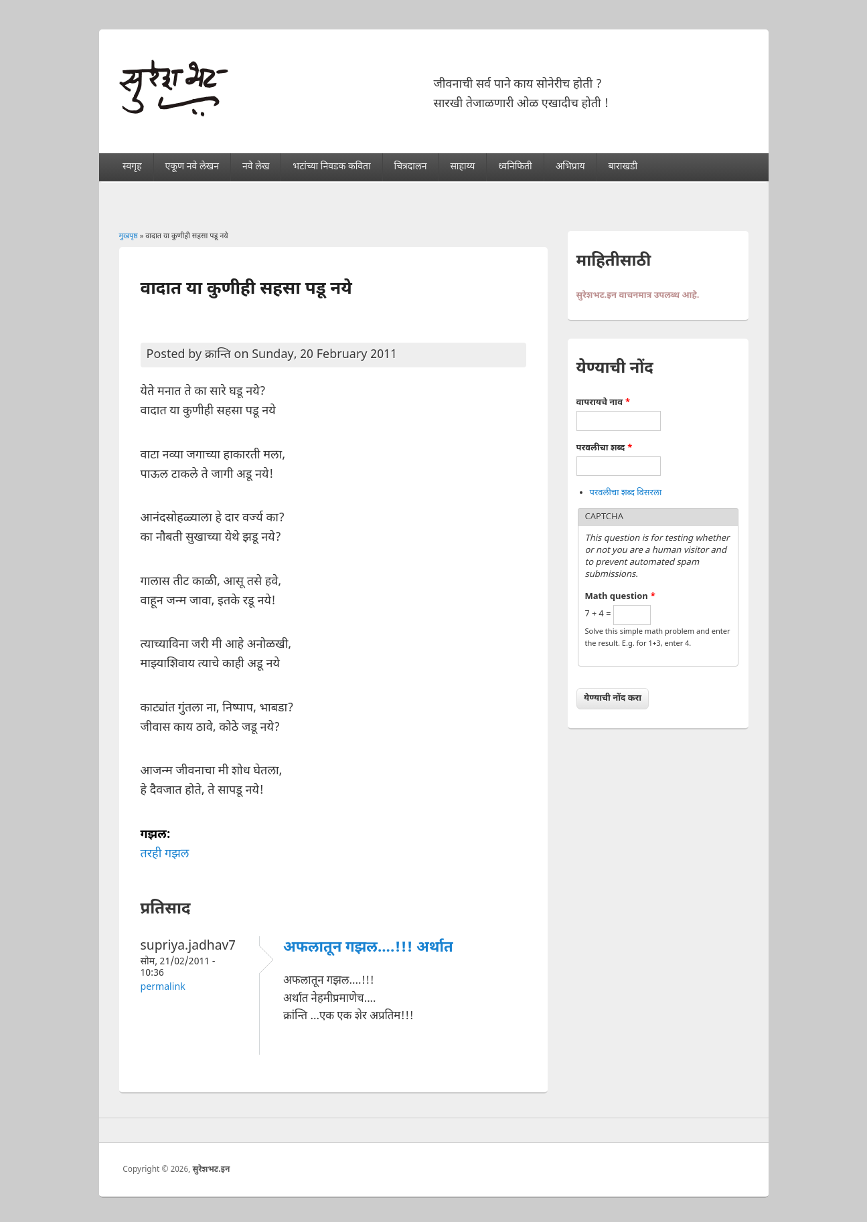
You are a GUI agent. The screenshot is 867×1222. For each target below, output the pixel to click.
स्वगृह (132, 167)
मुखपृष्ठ (128, 236)
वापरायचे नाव (603, 402)
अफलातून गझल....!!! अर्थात (368, 948)
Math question (620, 596)
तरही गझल (165, 854)
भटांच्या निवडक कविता (331, 167)
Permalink (163, 987)
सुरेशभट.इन (211, 1169)
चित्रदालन (410, 167)
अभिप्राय (570, 167)
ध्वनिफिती (515, 167)
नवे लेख (255, 167)
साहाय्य (462, 167)
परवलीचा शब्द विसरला (626, 493)
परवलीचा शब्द (604, 448)
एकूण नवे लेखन (192, 167)
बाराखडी (622, 167)
